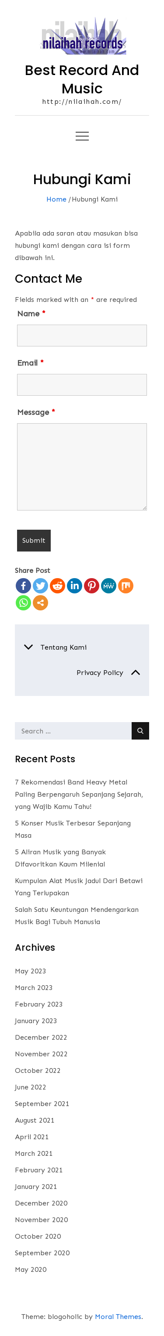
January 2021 (36, 1186)
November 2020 (41, 1220)
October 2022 (38, 1070)
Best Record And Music (82, 79)
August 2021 (35, 1120)
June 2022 (30, 1087)
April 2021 (32, 1137)
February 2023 (39, 1004)
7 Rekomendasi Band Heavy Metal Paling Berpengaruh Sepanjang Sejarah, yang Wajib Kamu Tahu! (79, 794)
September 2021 (42, 1104)
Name (31, 314)
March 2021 (34, 1153)
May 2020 (30, 1269)
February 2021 (39, 1170)
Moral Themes (118, 1316)
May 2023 (30, 971)
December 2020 (41, 1203)
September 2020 (42, 1253)
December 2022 (41, 1037)
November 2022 (41, 1054)
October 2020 (38, 1236)
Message (36, 412)
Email (30, 363)
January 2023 (36, 1021)
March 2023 (34, 987)
